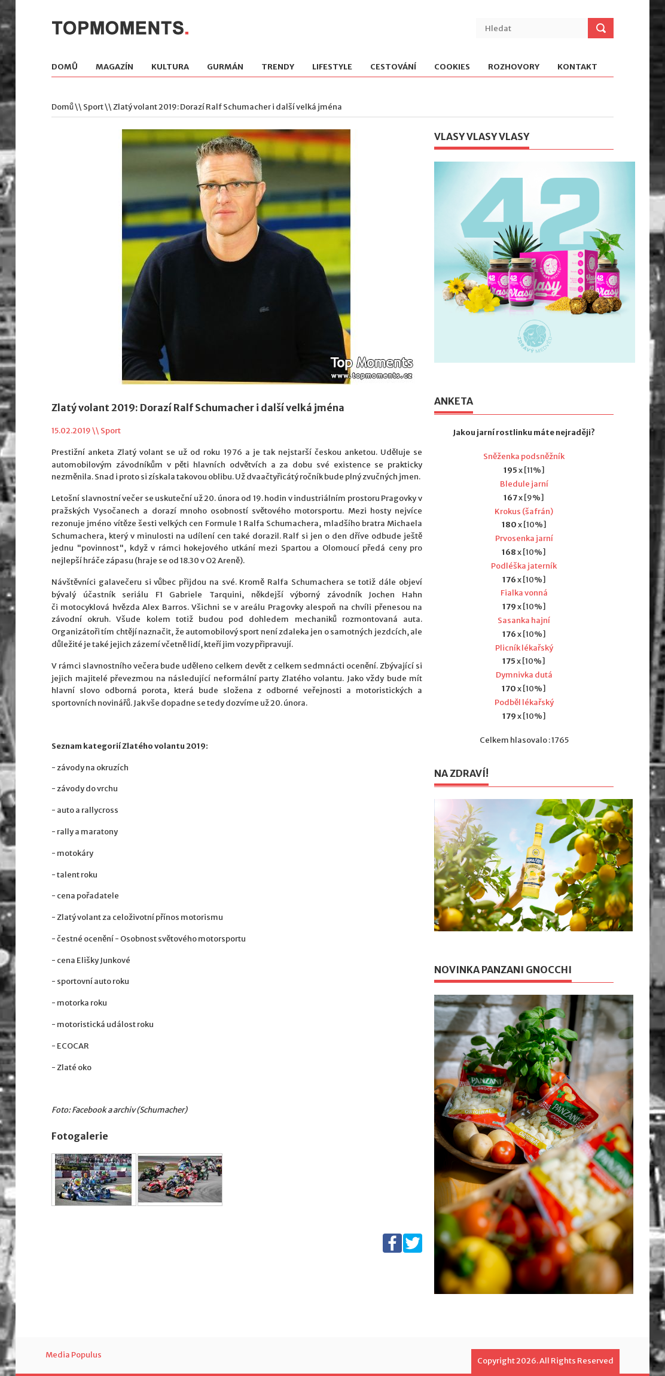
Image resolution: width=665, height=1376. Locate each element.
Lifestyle (332, 67)
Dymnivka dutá (524, 675)
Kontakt (577, 67)
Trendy (277, 67)
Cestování (393, 67)
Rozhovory (513, 67)
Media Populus (73, 1355)
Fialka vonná (524, 593)
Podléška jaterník (524, 566)
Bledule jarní (524, 484)
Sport (93, 107)
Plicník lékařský (524, 648)
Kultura (170, 67)
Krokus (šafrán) (524, 511)
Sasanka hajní (524, 620)
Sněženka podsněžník (524, 456)
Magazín (114, 67)
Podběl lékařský (524, 702)
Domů (64, 67)
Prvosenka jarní (524, 538)
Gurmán (225, 67)
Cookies (452, 67)
